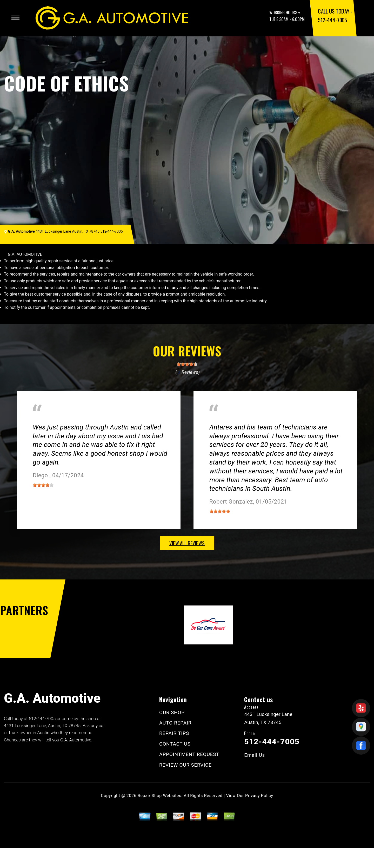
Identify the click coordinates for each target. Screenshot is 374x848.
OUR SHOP (172, 712)
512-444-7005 (332, 20)
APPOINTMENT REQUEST (189, 754)
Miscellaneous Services (54, 419)
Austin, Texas (99, 419)
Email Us (254, 755)
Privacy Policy (259, 795)
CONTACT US (175, 744)
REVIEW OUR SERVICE (185, 765)
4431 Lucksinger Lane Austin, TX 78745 (67, 231)
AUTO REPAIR (175, 723)
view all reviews (187, 542)
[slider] (187, 364)
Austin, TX (218, 419)
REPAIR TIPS (174, 733)
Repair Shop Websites (159, 795)
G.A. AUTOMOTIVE (25, 254)
